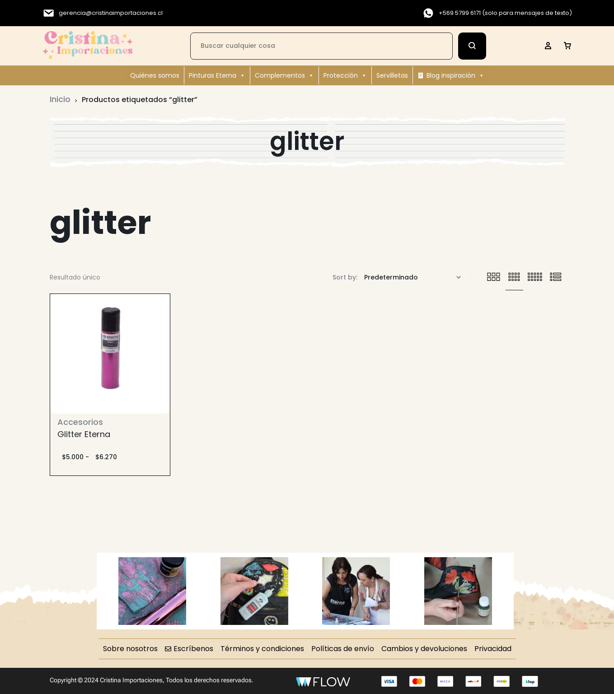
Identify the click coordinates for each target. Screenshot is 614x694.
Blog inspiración (455, 75)
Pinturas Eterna (217, 75)
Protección (345, 75)
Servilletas (392, 75)
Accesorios (80, 422)
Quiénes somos (154, 75)
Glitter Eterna (83, 434)
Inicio (60, 99)
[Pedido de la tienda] (413, 277)
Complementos (284, 75)
